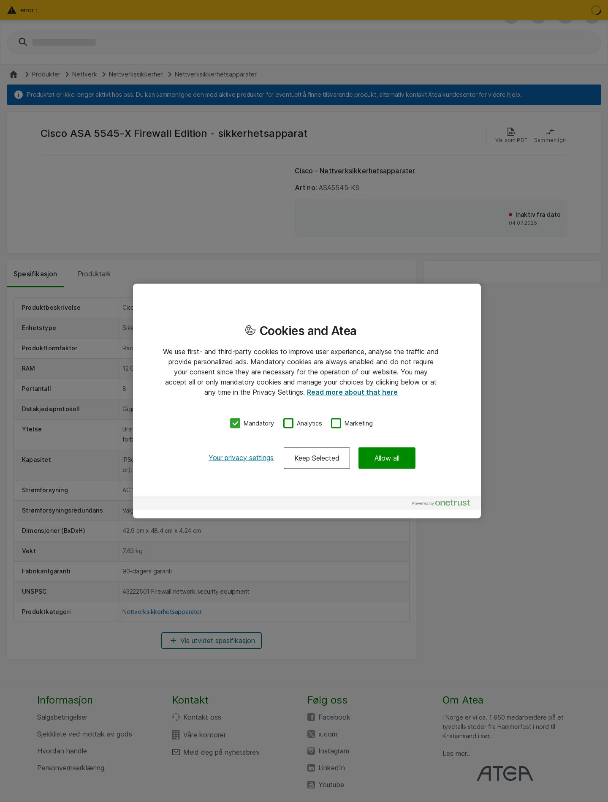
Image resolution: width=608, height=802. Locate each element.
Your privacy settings (241, 457)
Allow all (387, 457)
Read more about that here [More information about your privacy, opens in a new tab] (352, 392)
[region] (307, 401)
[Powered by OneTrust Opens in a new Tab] (445, 504)
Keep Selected (316, 457)
